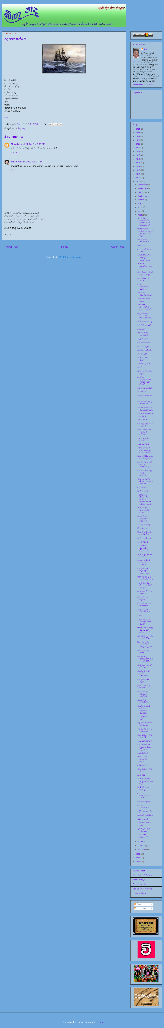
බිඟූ (145, 49)
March (141, 842)
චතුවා (14, 162)
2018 (138, 151)
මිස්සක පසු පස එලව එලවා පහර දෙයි (145, 781)
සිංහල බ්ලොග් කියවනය (143, 875)
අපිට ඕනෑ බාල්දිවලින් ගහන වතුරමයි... (145, 307)
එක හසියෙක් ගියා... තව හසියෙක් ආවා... (145, 315)
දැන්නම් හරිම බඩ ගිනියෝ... (144, 592)
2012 (138, 174)
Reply (14, 152)
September (143, 196)
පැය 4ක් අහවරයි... (145, 815)
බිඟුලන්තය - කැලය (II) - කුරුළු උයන (143, 570)
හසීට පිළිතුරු (142, 753)
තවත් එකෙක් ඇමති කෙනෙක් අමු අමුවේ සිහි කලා (145, 232)
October (141, 192)
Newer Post (11, 246)
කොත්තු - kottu (139, 871)
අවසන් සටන (142, 339)
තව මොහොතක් (144, 342)
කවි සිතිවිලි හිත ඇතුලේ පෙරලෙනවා (143, 257)
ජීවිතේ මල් (141, 392)
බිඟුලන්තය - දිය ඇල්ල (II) (143, 680)
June (140, 207)
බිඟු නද (21, 128)
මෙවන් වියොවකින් (143, 806)
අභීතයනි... (141, 329)
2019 (138, 148)
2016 (138, 159)
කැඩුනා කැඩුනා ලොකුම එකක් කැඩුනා (144, 621)
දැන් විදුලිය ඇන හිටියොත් (143, 830)
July (140, 203)
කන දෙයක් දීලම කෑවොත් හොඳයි (145, 578)
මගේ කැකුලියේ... (144, 350)
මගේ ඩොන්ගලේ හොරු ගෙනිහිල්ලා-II (144, 464)
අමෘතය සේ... (143, 765)
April (140, 215)
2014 (138, 166)
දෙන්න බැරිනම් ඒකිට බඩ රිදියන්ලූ (143, 562)
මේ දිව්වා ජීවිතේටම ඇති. (144, 293)
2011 (138, 178)
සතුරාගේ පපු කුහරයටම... (143, 334)
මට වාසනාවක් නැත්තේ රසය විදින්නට (144, 747)
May (140, 211)
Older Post (117, 246)
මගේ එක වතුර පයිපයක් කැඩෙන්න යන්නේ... (143, 709)
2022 (138, 136)
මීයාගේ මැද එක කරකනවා (144, 604)
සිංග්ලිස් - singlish (140, 884)
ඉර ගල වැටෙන (143, 364)
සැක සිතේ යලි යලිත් (143, 651)
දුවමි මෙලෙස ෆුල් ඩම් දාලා (144, 666)
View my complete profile (143, 84)
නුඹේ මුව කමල (143, 524)
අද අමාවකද (142, 487)
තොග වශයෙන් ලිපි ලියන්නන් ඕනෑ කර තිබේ (144, 450)
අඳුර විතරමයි (142, 542)
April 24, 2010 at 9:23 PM (30, 162)
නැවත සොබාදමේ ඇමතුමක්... (144, 724)
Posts (137, 904)
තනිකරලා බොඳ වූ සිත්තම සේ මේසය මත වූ (145, 630)
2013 (138, 170)
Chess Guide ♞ (139, 893)
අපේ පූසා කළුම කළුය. (143, 300)
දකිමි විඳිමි (141, 775)
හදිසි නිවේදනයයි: (144, 811)
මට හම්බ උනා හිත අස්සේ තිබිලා (145, 637)
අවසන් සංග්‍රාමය (143, 346)
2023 (138, 133)
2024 (138, 129)
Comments (140, 908)
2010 (138, 181)
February (142, 845)
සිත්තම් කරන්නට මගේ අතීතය (144, 533)
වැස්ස (139, 615)
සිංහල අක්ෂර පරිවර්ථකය (143, 240)
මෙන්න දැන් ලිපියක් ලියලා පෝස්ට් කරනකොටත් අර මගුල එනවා (144, 499)
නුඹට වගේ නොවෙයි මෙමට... (142, 759)
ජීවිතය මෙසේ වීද (144, 321)
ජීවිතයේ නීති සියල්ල (142, 358)
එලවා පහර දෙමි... (144, 538)
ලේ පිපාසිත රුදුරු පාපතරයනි (144, 402)
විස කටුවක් (142, 354)
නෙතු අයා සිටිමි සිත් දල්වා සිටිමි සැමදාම (144, 585)
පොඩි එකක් (142, 420)
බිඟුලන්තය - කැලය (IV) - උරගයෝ (143, 518)
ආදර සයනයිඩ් (143, 444)
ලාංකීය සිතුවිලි (139, 880)
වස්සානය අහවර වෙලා (144, 824)
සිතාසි (139, 367)
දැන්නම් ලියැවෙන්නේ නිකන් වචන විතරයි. (144, 380)
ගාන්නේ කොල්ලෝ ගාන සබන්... (145, 266)
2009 (138, 854)
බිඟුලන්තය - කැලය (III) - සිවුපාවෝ (143, 547)
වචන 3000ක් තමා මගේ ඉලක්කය (145, 457)
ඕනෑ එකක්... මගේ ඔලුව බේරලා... (145, 273)
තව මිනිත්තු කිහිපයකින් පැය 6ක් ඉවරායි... (145, 658)
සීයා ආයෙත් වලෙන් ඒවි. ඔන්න (143, 510)
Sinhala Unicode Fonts (142, 889)
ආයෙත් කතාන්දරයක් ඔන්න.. (143, 795)
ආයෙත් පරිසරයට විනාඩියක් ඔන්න (145, 408)
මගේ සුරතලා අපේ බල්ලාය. (145, 424)
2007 (138, 861)
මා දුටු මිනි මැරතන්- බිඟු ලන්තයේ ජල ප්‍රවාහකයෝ (143, 221)
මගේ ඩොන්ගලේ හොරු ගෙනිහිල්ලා (144, 472)
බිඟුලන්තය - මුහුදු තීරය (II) (144, 736)
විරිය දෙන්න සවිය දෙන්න (144, 372)
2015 (138, 163)
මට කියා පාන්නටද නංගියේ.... (145, 415)
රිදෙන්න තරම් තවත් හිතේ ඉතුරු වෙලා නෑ (144, 644)
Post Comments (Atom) (70, 257)
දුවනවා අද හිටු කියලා (143, 686)
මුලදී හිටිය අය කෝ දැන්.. (143, 788)
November (142, 188)
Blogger (100, 1022)
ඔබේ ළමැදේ (142, 819)
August (141, 200)
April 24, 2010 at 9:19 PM (32, 144)
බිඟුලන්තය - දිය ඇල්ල (143, 717)
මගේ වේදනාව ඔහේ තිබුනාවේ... (143, 673)
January (141, 849)
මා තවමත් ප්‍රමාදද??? (142, 836)
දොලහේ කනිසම (144, 741)
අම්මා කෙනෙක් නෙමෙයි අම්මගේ (144, 431)
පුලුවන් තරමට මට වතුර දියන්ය (145, 555)
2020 (138, 144)
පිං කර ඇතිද (142, 528)
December (142, 185)
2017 (138, 155)
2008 (138, 858)
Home (64, 246)
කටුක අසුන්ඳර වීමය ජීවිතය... (144, 610)
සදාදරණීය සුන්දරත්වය (143, 701)
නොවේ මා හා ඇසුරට (143, 439)
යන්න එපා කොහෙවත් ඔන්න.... (143, 286)
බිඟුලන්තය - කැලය (142, 598)
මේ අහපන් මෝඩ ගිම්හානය (144, 730)
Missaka (15, 144)
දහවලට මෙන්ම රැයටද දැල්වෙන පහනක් (145, 481)
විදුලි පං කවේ (143, 491)
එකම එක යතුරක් (144, 388)
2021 (138, 140)
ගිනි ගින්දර (141, 245)
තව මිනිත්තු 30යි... (145, 325)
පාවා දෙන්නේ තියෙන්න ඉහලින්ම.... (143, 693)
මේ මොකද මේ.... (144, 801)
